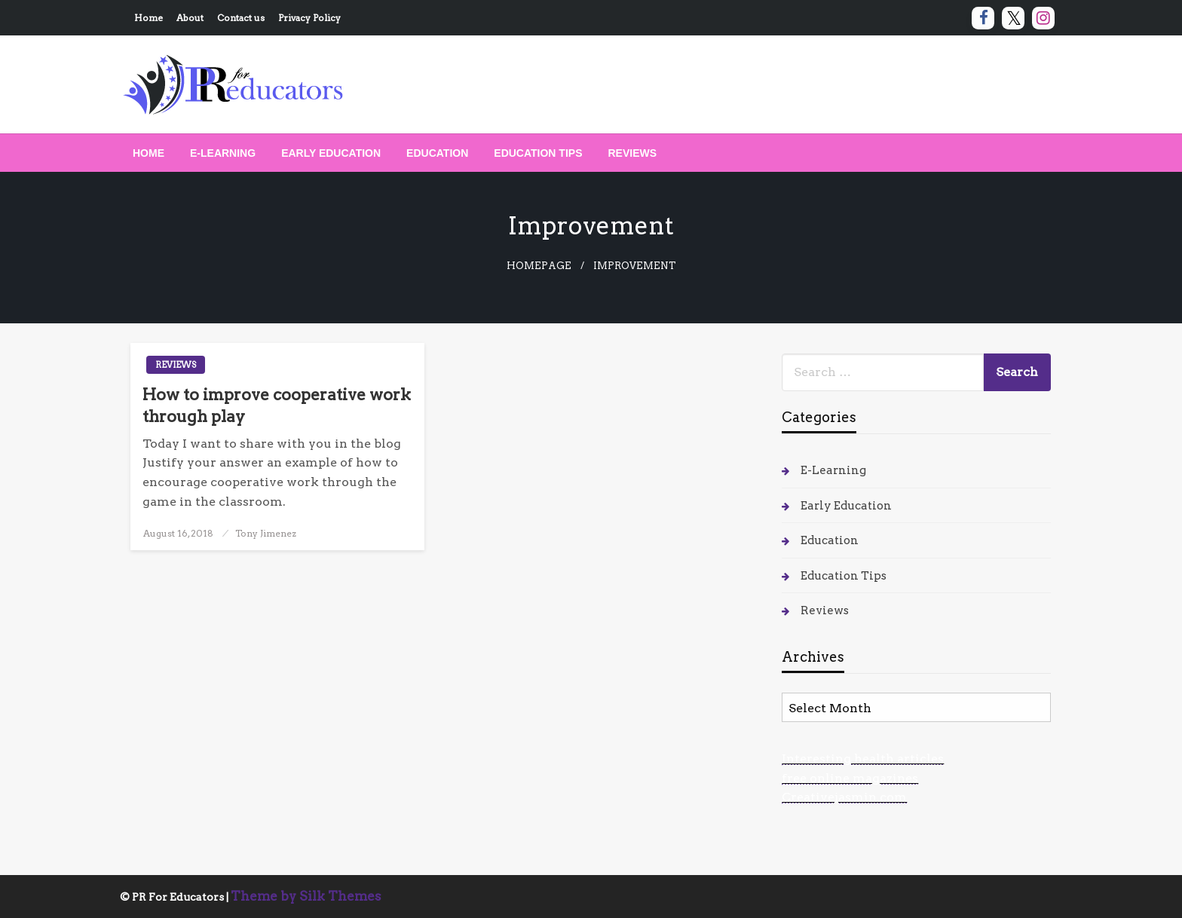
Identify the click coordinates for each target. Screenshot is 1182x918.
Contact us (241, 17)
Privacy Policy (309, 17)
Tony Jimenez (265, 533)
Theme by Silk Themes (306, 896)
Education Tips (538, 153)
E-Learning (223, 153)
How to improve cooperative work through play (276, 405)
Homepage (539, 265)
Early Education (331, 153)
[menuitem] (148, 153)
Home (148, 17)
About (190, 17)
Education (437, 153)
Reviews (632, 153)
